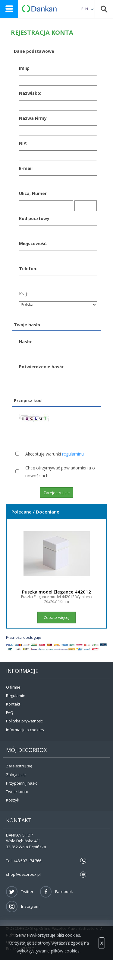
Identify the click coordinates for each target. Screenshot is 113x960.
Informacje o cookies (25, 729)
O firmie (13, 687)
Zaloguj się (16, 774)
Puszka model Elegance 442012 (56, 592)
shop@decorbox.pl (23, 874)
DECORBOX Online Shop (39, 8)
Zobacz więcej (56, 617)
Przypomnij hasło (22, 783)
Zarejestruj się (19, 766)
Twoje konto (17, 791)
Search (104, 9)
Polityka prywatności (24, 721)
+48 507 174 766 (27, 860)
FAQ (9, 712)
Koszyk (12, 800)
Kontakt (13, 704)
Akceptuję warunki (54, 454)
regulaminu (73, 454)
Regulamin (15, 695)
